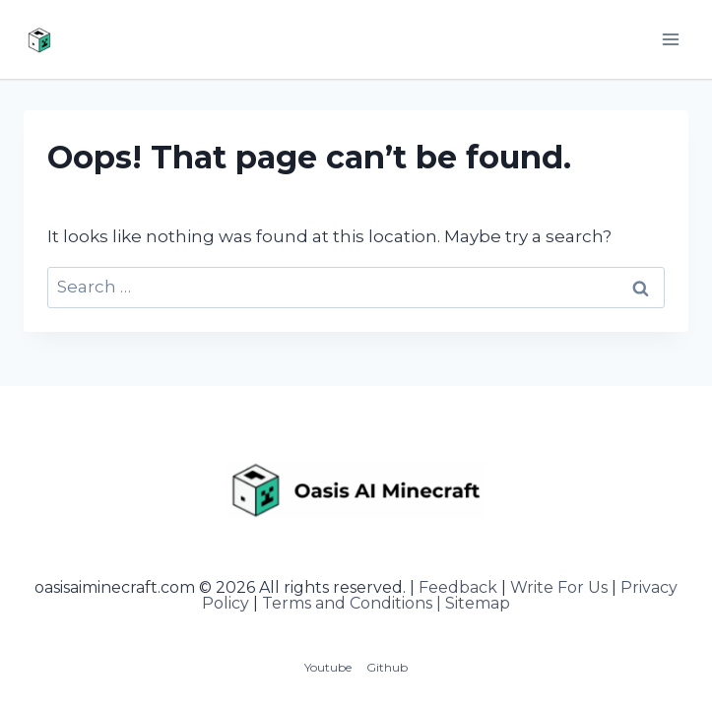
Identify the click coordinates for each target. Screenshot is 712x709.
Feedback (458, 587)
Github (387, 667)
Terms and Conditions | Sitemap (386, 603)
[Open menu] (670, 39)
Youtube (328, 667)
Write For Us (559, 587)
